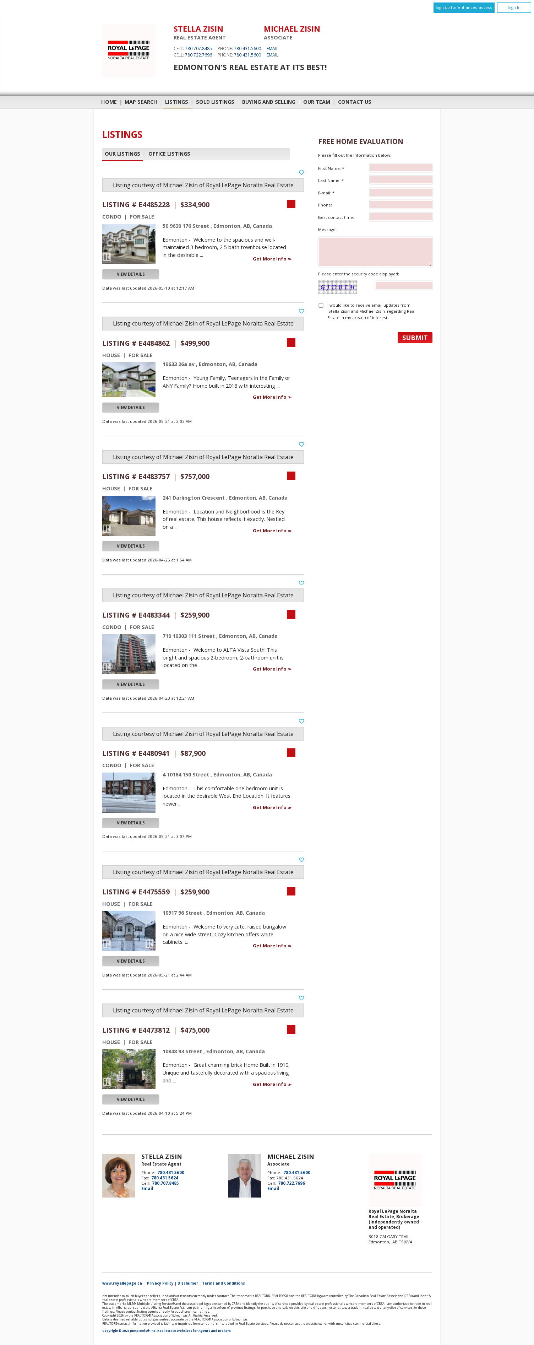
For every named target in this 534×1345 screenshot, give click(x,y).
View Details (131, 274)
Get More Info (270, 258)
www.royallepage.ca (122, 1283)
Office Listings (169, 154)
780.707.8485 (198, 48)
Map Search (141, 101)
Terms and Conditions (223, 1283)
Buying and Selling (268, 101)
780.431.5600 (247, 48)
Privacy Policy (160, 1283)
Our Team (316, 101)
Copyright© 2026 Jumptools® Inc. (129, 1331)
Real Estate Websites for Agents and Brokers (194, 1331)
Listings (176, 101)
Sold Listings (215, 101)
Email (272, 48)
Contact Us (354, 101)
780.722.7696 (198, 55)
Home (109, 101)
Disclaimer (188, 1283)
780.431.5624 (164, 1177)
